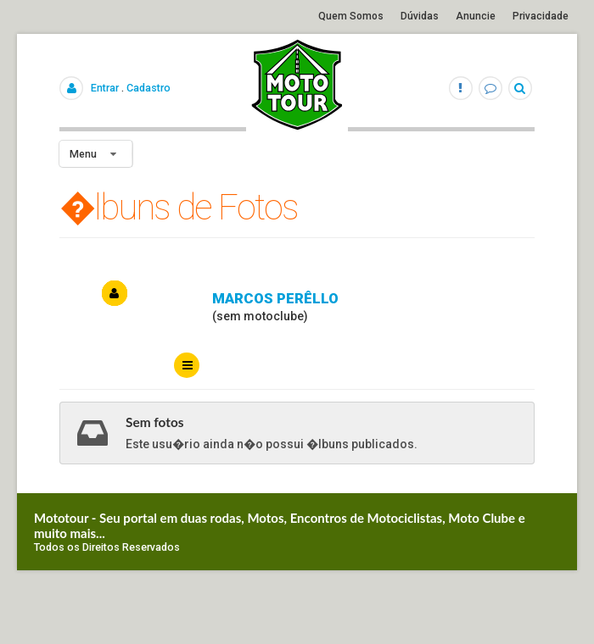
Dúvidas (420, 16)
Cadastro (148, 87)
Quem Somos (351, 16)
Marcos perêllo (275, 298)
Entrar (105, 87)
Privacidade (541, 16)
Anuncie (476, 16)
